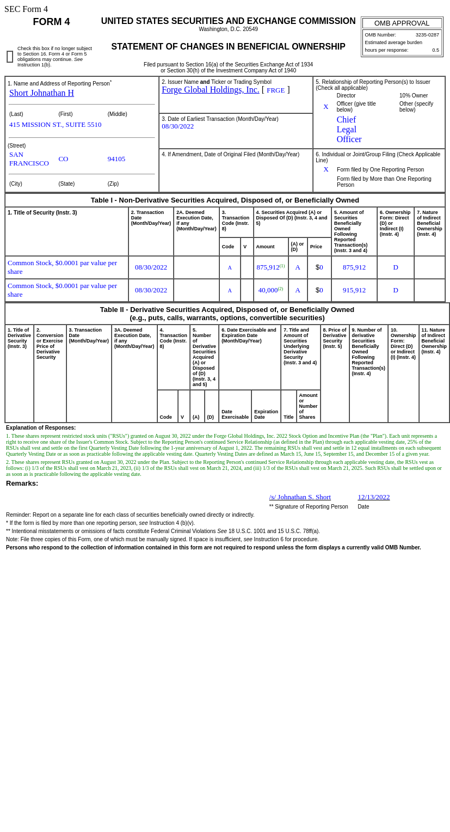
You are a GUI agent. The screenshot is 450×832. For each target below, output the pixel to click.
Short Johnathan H (41, 92)
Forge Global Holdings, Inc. (211, 89)
